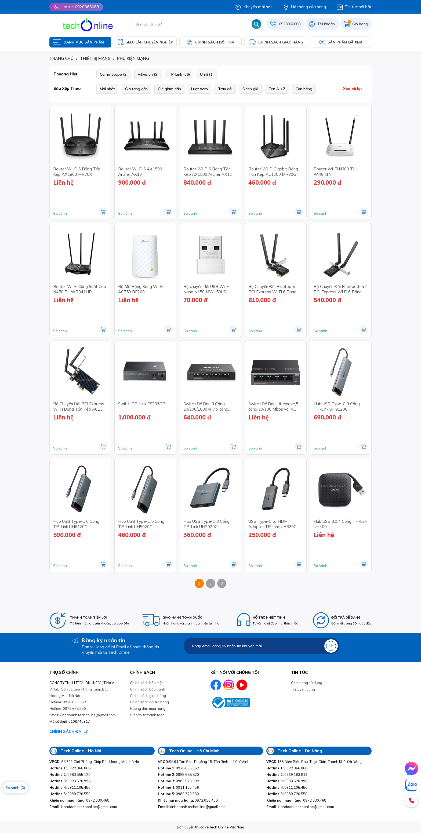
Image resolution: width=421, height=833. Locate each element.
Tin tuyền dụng (303, 689)
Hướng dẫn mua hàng (147, 708)
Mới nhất (107, 88)
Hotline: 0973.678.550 (67, 708)
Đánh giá (250, 88)
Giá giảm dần (169, 88)
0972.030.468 (79, 800)
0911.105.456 (69, 787)
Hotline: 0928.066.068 (67, 702)
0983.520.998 (69, 781)
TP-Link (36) (179, 74)
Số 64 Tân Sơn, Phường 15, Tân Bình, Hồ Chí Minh (203, 761)
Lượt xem (199, 88)
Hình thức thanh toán (147, 715)
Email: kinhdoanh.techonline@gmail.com (82, 715)
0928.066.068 (69, 768)
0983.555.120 (69, 774)
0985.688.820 (178, 774)
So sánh (60, 213)
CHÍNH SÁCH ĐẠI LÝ (68, 731)
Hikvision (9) (148, 74)
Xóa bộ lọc (352, 88)
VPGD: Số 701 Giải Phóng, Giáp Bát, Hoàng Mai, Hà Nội (78, 692)
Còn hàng (304, 88)
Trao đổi (225, 88)
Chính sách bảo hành (147, 689)
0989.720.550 (69, 794)
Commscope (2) (114, 74)
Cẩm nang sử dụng (306, 683)
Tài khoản (326, 23)
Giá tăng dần (136, 88)
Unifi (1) (206, 74)
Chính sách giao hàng (148, 695)
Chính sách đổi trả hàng (149, 702)
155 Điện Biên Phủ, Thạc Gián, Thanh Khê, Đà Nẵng (314, 761)
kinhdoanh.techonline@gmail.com (83, 807)
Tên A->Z (276, 88)
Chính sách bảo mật (146, 683)
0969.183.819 (286, 774)
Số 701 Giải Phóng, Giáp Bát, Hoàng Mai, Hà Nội (94, 761)
